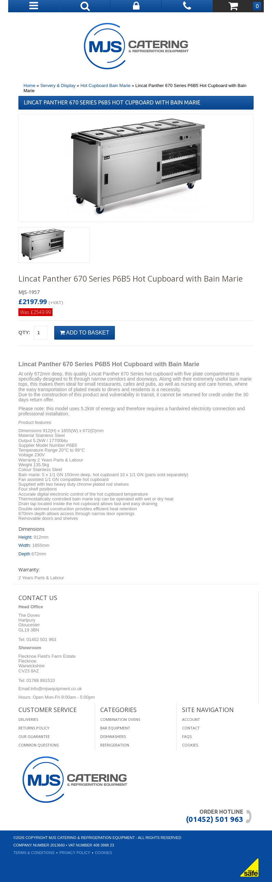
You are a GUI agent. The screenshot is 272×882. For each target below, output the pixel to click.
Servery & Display (57, 85)
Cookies (190, 745)
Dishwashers (113, 736)
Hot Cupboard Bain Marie (105, 85)
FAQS (187, 736)
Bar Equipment (115, 727)
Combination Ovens (120, 719)
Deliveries (28, 719)
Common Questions (38, 745)
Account (191, 719)
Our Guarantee (34, 736)
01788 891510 (40, 680)
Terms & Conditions (34, 853)
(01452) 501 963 (214, 819)
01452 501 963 (40, 639)
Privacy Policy (74, 853)
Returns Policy (33, 727)
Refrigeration (114, 745)
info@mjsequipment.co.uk (56, 688)
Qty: (24, 332)
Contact (191, 727)
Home (29, 85)
